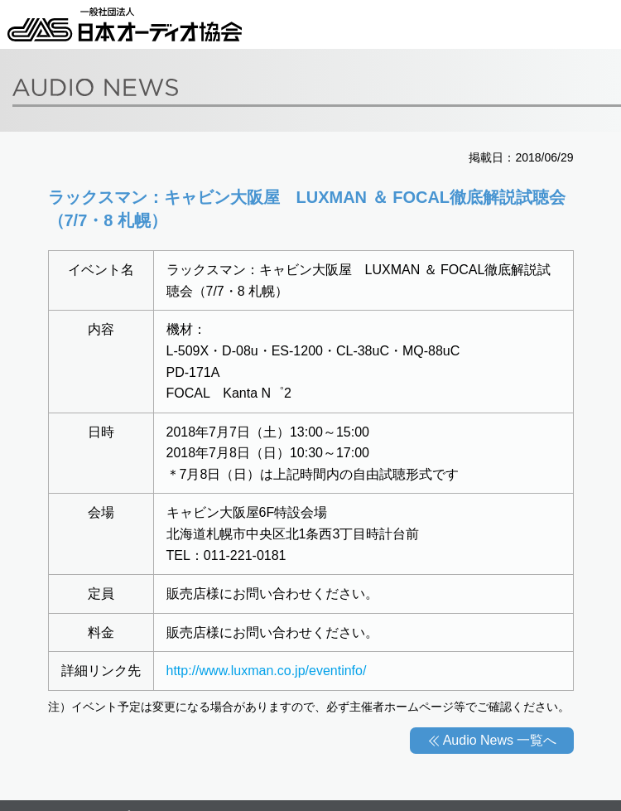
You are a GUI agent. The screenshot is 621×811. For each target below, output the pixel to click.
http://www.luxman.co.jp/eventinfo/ (266, 671)
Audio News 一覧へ (500, 740)
